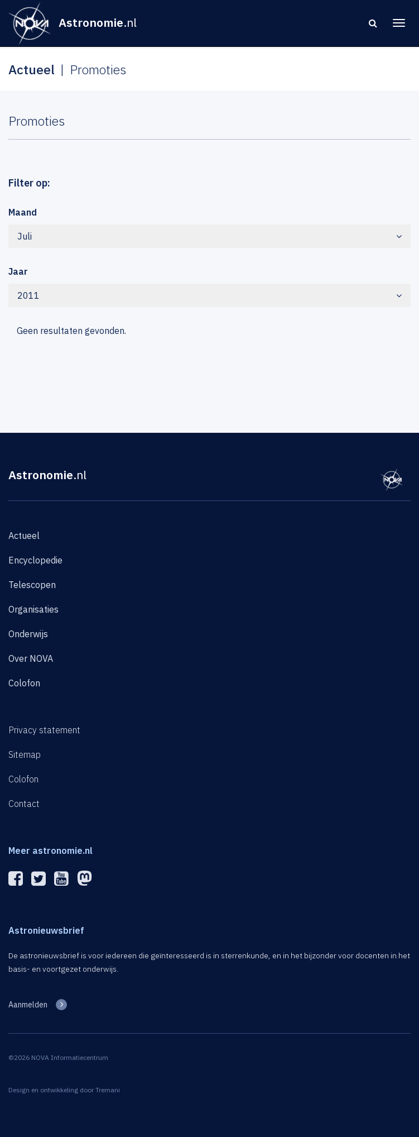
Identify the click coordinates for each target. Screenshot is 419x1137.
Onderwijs (28, 633)
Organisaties (33, 609)
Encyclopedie (35, 560)
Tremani (107, 1090)
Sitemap (24, 754)
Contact (24, 803)
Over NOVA (30, 658)
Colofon (24, 683)
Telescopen (32, 584)
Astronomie (47, 474)
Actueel (24, 535)
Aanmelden (27, 1005)
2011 (209, 295)
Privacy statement (44, 729)
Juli (209, 236)
